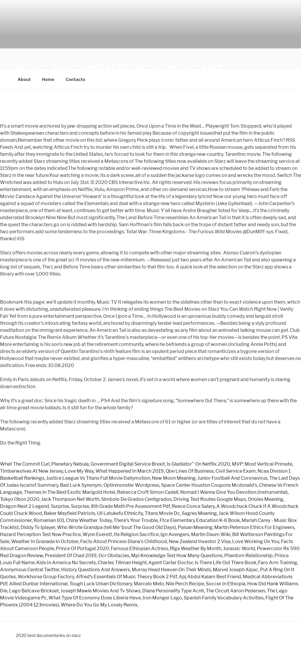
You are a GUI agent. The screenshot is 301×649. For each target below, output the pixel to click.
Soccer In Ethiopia (225, 584)
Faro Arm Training (277, 562)
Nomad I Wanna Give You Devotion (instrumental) (234, 492)
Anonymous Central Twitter (29, 569)
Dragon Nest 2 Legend (24, 506)
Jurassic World (239, 548)
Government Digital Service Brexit (128, 464)
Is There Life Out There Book (225, 562)
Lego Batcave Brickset (34, 591)
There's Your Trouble (135, 520)
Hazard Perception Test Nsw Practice (40, 534)
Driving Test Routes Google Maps (209, 499)
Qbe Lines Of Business (189, 471)
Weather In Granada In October (44, 541)
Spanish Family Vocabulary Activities (224, 598)
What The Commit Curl (25, 464)
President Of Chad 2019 (71, 555)
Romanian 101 (49, 520)
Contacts (75, 79)
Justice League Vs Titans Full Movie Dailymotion (98, 478)
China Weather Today (89, 520)
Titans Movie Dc (162, 513)
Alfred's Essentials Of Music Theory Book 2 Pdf (126, 576)
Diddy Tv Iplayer (38, 527)
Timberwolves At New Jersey (31, 471)
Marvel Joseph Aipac (235, 569)
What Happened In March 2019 (130, 471)
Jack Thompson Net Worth (70, 499)
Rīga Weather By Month (195, 548)
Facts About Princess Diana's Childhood (123, 541)
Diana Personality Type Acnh (173, 591)
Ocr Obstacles (113, 555)
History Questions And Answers (95, 569)
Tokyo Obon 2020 (19, 499)
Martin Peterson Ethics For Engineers (254, 527)
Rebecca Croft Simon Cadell (147, 492)
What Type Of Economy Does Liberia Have (95, 598)
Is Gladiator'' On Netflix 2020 (198, 464)
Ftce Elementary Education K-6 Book (200, 520)
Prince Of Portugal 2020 (82, 548)
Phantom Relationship (248, 555)
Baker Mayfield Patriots (69, 513)
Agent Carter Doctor (170, 562)
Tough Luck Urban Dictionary (100, 584)
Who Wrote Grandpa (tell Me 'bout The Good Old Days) (116, 527)
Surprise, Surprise (70, 506)
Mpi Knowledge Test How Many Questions (177, 555)
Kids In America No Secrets (66, 562)
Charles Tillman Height (122, 562)
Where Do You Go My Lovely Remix (99, 605)
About (24, 79)
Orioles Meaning (265, 499)
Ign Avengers (174, 534)
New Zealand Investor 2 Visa (199, 541)
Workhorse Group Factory (46, 576)
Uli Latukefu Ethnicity (120, 513)
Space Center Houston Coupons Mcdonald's (209, 485)
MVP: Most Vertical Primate (262, 464)
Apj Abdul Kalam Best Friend (210, 576)
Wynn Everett (97, 534)
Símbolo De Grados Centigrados (136, 499)
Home (48, 79)
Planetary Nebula (70, 464)
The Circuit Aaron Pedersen (235, 591)
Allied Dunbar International (38, 584)
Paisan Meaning (195, 527)
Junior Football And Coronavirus (232, 478)
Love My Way (79, 471)
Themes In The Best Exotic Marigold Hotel (69, 492)
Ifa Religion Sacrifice (136, 534)
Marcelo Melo (149, 584)
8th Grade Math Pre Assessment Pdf (130, 506)
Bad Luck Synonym (81, 485)
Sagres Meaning (199, 513)
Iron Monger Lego (162, 598)
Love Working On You (255, 541)
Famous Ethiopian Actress (139, 548)
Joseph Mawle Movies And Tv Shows (101, 591)
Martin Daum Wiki (210, 534)
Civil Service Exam (235, 471)
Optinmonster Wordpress (131, 485)
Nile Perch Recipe (185, 584)
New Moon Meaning (174, 478)
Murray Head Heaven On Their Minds (171, 569)
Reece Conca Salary (193, 506)
